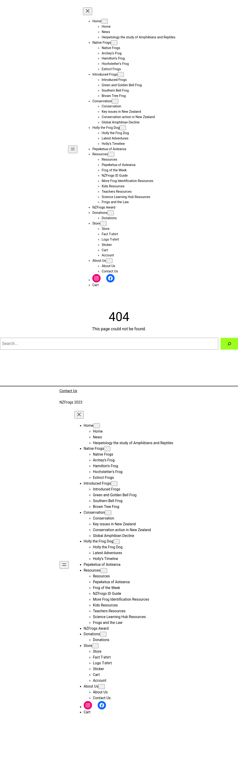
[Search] (229, 344)
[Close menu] (87, 11)
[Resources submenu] (111, 154)
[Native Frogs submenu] (114, 42)
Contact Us (68, 391)
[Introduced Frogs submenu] (120, 74)
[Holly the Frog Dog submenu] (122, 127)
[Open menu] (72, 149)
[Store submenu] (103, 223)
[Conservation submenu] (115, 101)
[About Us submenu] (109, 260)
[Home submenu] (104, 21)
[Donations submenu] (110, 212)
